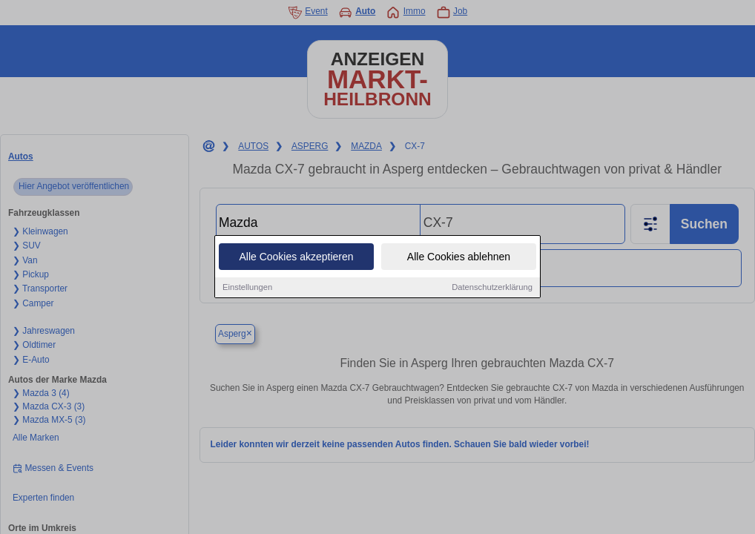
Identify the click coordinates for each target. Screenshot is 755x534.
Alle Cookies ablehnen (458, 257)
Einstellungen (247, 287)
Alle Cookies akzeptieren (296, 257)
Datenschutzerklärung (492, 287)
